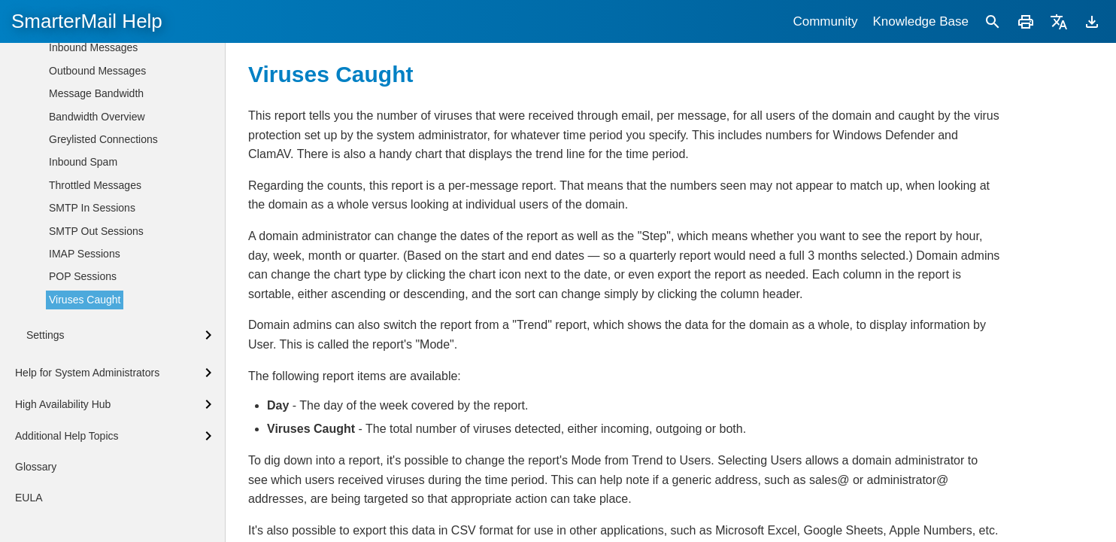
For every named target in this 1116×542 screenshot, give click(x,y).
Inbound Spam (83, 162)
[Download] (1091, 21)
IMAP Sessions (84, 254)
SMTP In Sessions (92, 208)
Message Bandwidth (96, 93)
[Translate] (1058, 21)
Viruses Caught (84, 300)
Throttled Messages (95, 185)
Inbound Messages (93, 47)
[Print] (1025, 21)
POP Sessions (83, 276)
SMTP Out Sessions (96, 231)
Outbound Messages (97, 71)
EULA (29, 498)
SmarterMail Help (86, 21)
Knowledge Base (920, 21)
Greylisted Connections (103, 139)
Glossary (35, 467)
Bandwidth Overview (97, 117)
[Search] (992, 21)
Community (825, 21)
